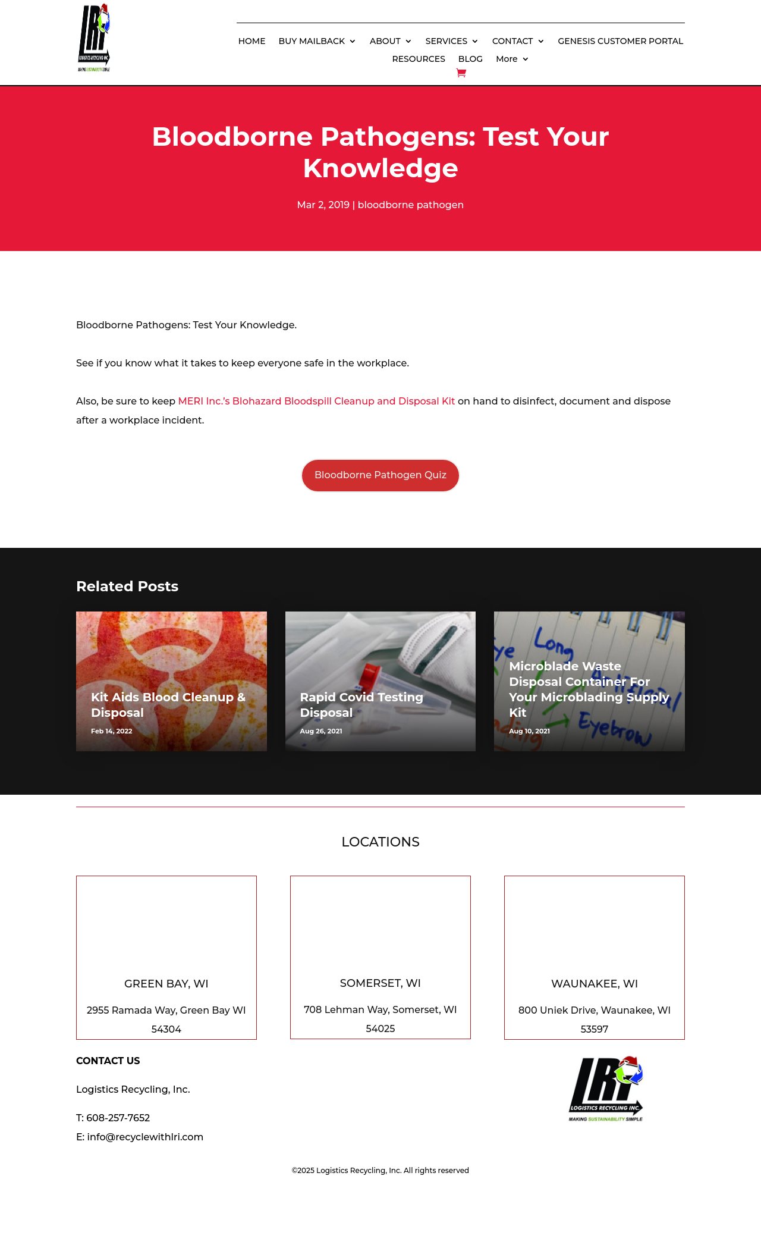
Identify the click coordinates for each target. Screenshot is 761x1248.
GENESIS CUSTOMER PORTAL (621, 41)
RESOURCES (418, 59)
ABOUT (385, 41)
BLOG (470, 59)
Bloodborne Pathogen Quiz (380, 475)
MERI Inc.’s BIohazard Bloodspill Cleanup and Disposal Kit (316, 401)
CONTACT (512, 41)
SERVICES (446, 41)
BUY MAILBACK (312, 41)
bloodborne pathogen (411, 205)
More (506, 59)
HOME (252, 41)
